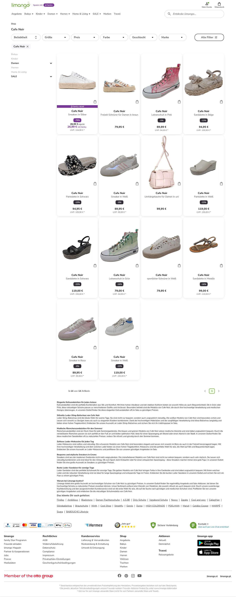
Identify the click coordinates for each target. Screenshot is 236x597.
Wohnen (124, 559)
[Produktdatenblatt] (77, 94)
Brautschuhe (81, 506)
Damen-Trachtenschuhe (108, 500)
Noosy (174, 500)
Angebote (125, 540)
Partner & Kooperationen (16, 552)
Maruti (186, 506)
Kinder (123, 548)
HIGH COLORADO (155, 506)
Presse (7, 559)
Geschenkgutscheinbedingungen (59, 563)
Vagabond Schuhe (158, 500)
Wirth (94, 506)
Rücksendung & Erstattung (95, 544)
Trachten (124, 563)
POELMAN (173, 506)
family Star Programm (15, 540)
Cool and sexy (198, 500)
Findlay (60, 500)
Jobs (6, 556)
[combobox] (194, 14)
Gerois (130, 506)
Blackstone (86, 500)
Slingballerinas (64, 506)
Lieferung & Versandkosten (95, 540)
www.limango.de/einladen (165, 589)
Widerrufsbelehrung (53, 544)
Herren (123, 556)
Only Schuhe (139, 500)
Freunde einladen (12, 544)
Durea (139, 506)
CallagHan (214, 500)
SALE (14, 77)
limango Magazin (12, 548)
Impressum (48, 556)
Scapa (60, 512)
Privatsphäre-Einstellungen (56, 559)
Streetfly (118, 506)
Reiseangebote (166, 555)
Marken (124, 567)
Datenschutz (49, 548)
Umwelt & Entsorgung (92, 548)
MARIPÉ (216, 506)
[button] (219, 5)
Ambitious (73, 500)
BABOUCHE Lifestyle (77, 512)
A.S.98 (126, 500)
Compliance (48, 552)
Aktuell (162, 540)
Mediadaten (10, 563)
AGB (45, 540)
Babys (123, 544)
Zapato (184, 500)
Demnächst (164, 544)
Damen (15, 63)
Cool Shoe (105, 506)
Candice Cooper (200, 506)
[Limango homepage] (20, 5)
